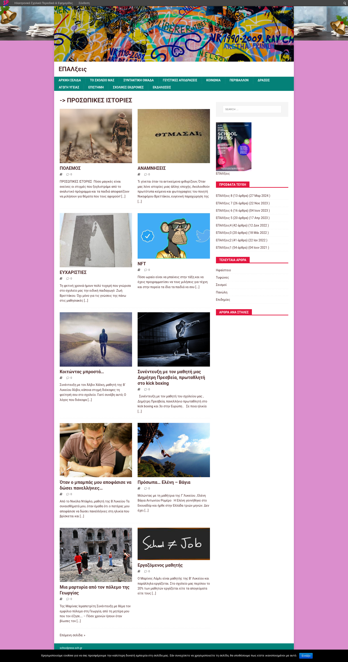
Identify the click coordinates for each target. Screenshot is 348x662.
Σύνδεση (84, 3)
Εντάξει (306, 655)
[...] (123, 196)
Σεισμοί (221, 285)
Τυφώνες (222, 277)
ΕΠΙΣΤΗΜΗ (97, 87)
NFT (142, 264)
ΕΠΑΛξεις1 (224, 248)
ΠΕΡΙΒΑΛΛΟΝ (241, 80)
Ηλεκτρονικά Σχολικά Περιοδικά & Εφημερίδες (43, 3)
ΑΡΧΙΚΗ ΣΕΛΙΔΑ (70, 80)
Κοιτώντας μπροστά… (82, 371)
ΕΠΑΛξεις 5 (224, 218)
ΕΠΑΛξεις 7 (224, 203)
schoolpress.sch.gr (71, 648)
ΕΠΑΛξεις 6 (224, 211)
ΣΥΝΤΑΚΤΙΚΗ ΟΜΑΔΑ (139, 80)
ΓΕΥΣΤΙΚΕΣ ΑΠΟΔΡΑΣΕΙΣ (181, 80)
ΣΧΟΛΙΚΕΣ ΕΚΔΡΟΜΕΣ (129, 87)
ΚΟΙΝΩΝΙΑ (215, 80)
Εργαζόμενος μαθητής (160, 565)
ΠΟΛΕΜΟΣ (70, 168)
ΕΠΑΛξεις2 (224, 240)
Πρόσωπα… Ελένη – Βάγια (164, 482)
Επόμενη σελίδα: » (72, 635)
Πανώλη (221, 292)
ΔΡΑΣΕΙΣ (266, 80)
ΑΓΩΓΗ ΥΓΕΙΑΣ (69, 87)
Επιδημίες (223, 300)
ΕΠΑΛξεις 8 (224, 196)
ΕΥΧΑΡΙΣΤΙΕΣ (73, 272)
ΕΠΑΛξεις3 (224, 233)
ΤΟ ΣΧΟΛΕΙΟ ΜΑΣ (102, 80)
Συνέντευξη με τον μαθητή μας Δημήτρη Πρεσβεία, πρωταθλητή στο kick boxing (171, 377)
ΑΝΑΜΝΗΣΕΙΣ (152, 168)
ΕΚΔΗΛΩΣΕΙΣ (163, 87)
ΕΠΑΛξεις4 (224, 225)
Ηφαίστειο (223, 270)
